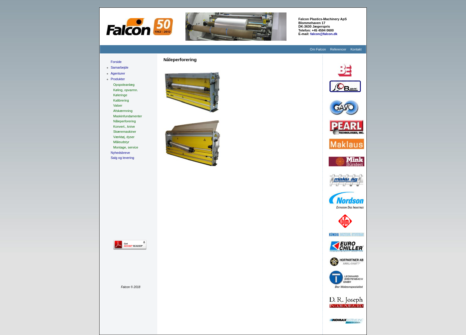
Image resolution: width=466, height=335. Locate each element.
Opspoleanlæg (124, 84)
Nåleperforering (124, 121)
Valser (117, 105)
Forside (116, 62)
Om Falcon (318, 49)
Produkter (118, 79)
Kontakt (355, 49)
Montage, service (125, 147)
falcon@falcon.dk (323, 34)
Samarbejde (119, 67)
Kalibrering (121, 100)
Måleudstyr (121, 142)
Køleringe (120, 95)
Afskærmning (123, 111)
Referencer (338, 49)
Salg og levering (122, 157)
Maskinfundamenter (127, 116)
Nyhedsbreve (120, 152)
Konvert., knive (124, 126)
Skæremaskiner (124, 131)
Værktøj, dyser (124, 137)
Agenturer (118, 73)
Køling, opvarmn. (125, 90)
